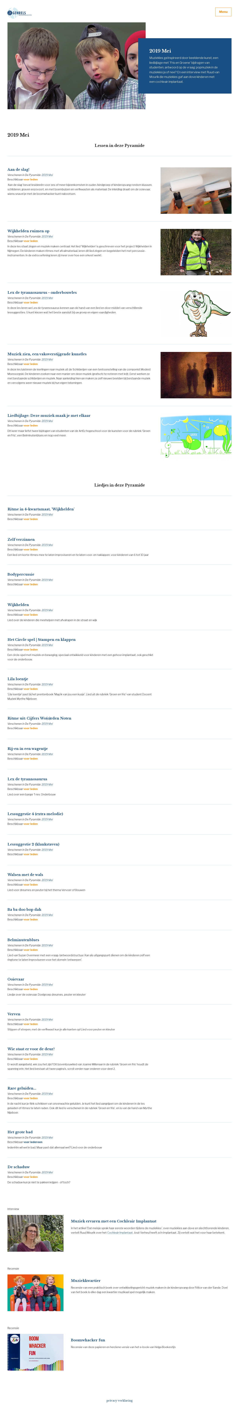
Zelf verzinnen (21, 540)
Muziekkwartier (86, 1281)
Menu (223, 12)
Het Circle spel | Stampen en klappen (41, 640)
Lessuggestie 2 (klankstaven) (33, 844)
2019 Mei (47, 175)
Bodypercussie (20, 574)
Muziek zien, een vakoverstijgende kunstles (47, 354)
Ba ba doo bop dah (24, 910)
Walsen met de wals (25, 875)
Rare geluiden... (21, 1088)
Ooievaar (15, 979)
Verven (13, 1014)
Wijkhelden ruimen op (28, 231)
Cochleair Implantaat (120, 1232)
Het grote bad (20, 1132)
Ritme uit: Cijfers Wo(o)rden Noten (39, 718)
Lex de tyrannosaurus (27, 779)
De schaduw (18, 1167)
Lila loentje (17, 679)
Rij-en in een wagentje (27, 749)
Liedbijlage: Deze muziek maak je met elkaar (49, 416)
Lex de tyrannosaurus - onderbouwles (42, 293)
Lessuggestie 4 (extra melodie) (35, 814)
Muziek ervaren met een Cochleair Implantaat (113, 1221)
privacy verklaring (119, 1400)
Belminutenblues (23, 940)
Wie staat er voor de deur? (31, 1049)
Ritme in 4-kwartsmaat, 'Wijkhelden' (41, 509)
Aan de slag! (18, 170)
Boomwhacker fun (88, 1340)
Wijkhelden (18, 605)
